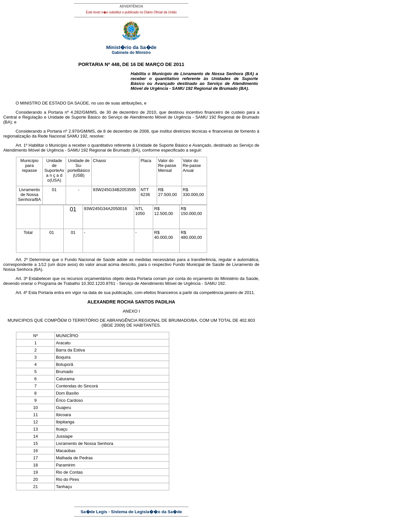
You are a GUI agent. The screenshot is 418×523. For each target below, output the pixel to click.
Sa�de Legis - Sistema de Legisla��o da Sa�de (131, 511)
